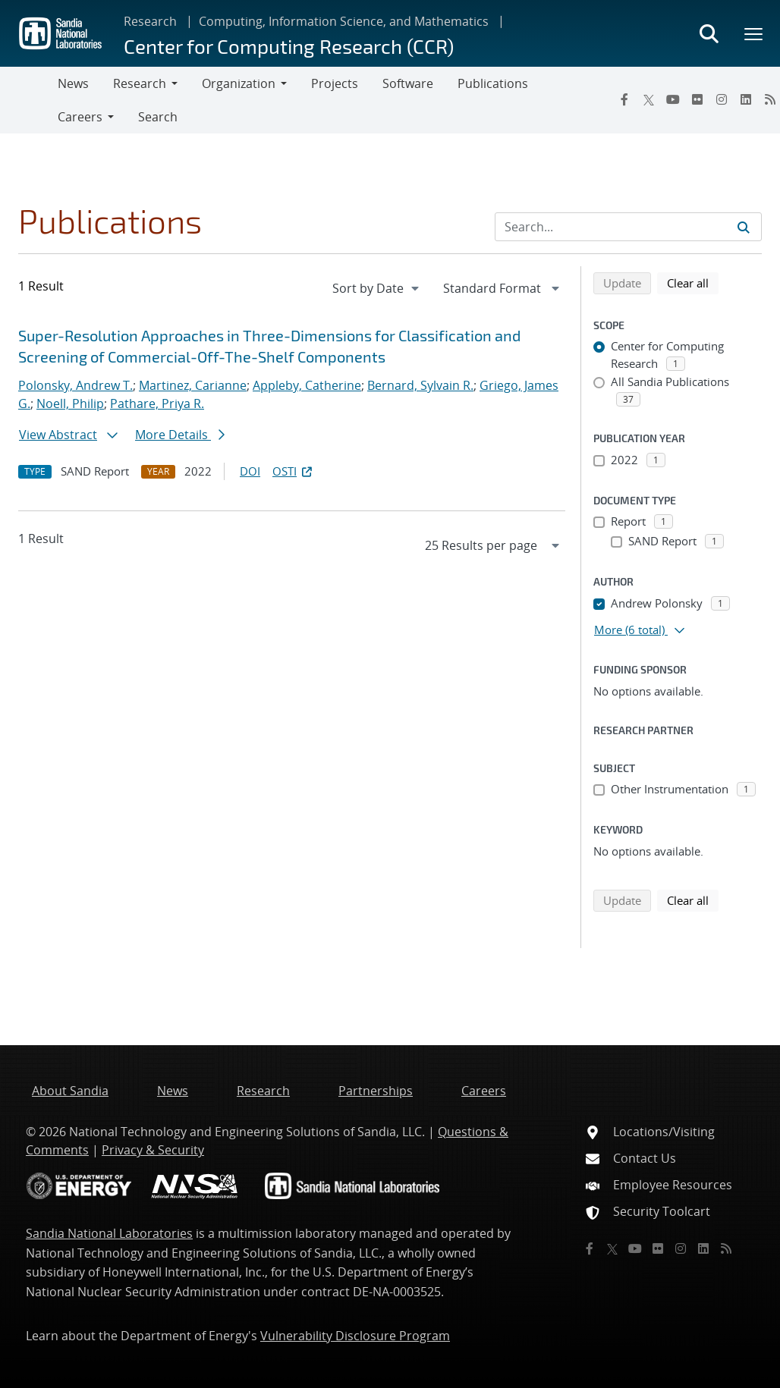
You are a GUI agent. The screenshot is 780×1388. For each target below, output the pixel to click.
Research (150, 21)
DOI (250, 471)
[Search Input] (628, 226)
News (73, 83)
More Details (180, 434)
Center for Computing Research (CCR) (289, 46)
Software (407, 83)
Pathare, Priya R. (157, 403)
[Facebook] (624, 99)
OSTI (293, 471)
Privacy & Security (153, 1149)
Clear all (693, 282)
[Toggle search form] (708, 33)
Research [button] (139, 83)
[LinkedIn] (745, 99)
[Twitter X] (648, 99)
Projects (334, 83)
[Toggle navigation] (29, 100)
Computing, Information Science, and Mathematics (344, 21)
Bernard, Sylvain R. (420, 385)
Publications (493, 83)
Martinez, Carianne (193, 385)
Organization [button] (238, 83)
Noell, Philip (70, 403)
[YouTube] (673, 99)
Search (158, 116)
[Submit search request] (743, 226)
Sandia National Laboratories (109, 1233)
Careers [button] (80, 116)
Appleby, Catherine (307, 385)
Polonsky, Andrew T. (75, 385)
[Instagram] (721, 99)
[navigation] (377, 288)
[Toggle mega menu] (754, 33)
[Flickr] (697, 99)
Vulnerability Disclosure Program (355, 1335)
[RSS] (726, 1248)
